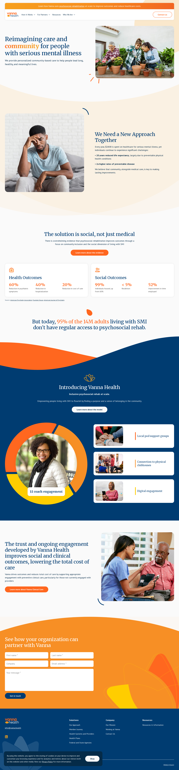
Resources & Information (152, 725)
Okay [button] (92, 758)
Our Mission (110, 725)
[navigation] (12, 15)
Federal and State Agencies (80, 742)
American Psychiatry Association (21, 300)
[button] (28, 14)
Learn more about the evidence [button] (90, 252)
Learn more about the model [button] (89, 409)
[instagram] (6, 736)
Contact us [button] (162, 14)
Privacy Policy (47, 761)
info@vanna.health (13, 728)
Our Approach (74, 725)
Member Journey (76, 729)
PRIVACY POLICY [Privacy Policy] (168, 765)
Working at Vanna (113, 729)
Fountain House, (38, 300)
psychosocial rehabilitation (71, 6)
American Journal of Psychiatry (54, 300)
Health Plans (74, 738)
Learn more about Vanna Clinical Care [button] (26, 589)
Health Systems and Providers (81, 734)
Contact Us (110, 734)
